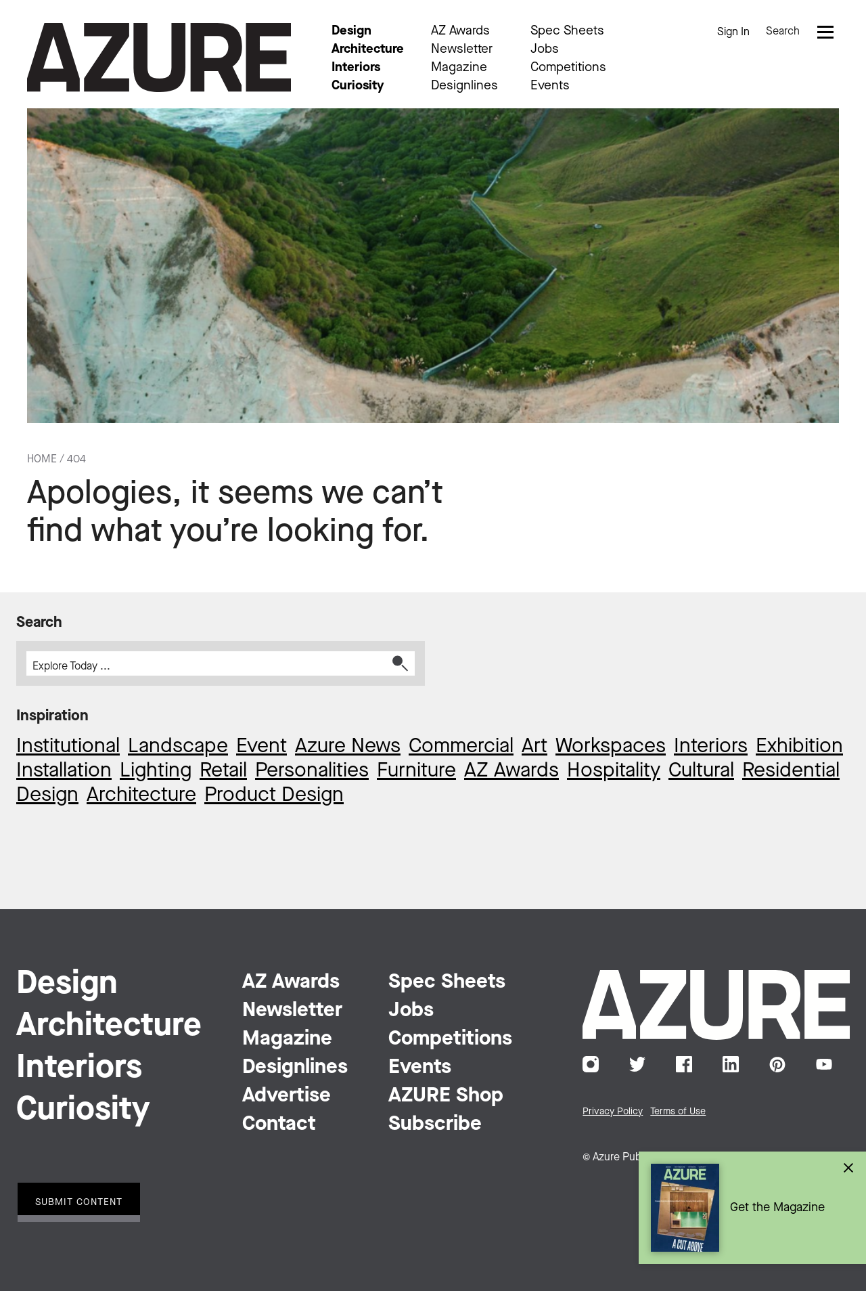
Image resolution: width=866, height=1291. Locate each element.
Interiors (356, 68)
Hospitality (613, 771)
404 (76, 459)
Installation (64, 771)
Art (534, 747)
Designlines (464, 86)
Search (783, 31)
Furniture (416, 771)
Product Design (274, 795)
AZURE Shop (445, 1096)
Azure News (348, 747)
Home (42, 459)
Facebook (684, 1064)
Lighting (155, 771)
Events (550, 86)
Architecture (368, 49)
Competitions (568, 68)
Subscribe (435, 1124)
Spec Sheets (567, 31)
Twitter (637, 1064)
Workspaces (610, 747)
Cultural (701, 771)
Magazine (459, 68)
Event (261, 747)
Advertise (286, 1096)
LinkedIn (731, 1064)
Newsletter (462, 49)
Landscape (178, 747)
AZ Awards (460, 31)
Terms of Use (678, 1111)
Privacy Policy (613, 1111)
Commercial (461, 747)
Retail (223, 771)
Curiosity (358, 86)
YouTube (824, 1064)
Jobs (544, 49)
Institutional (68, 747)
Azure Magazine (159, 57)
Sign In (733, 32)
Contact (279, 1124)
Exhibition (799, 747)
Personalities (312, 771)
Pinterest (777, 1064)
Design (351, 31)
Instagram (591, 1064)
